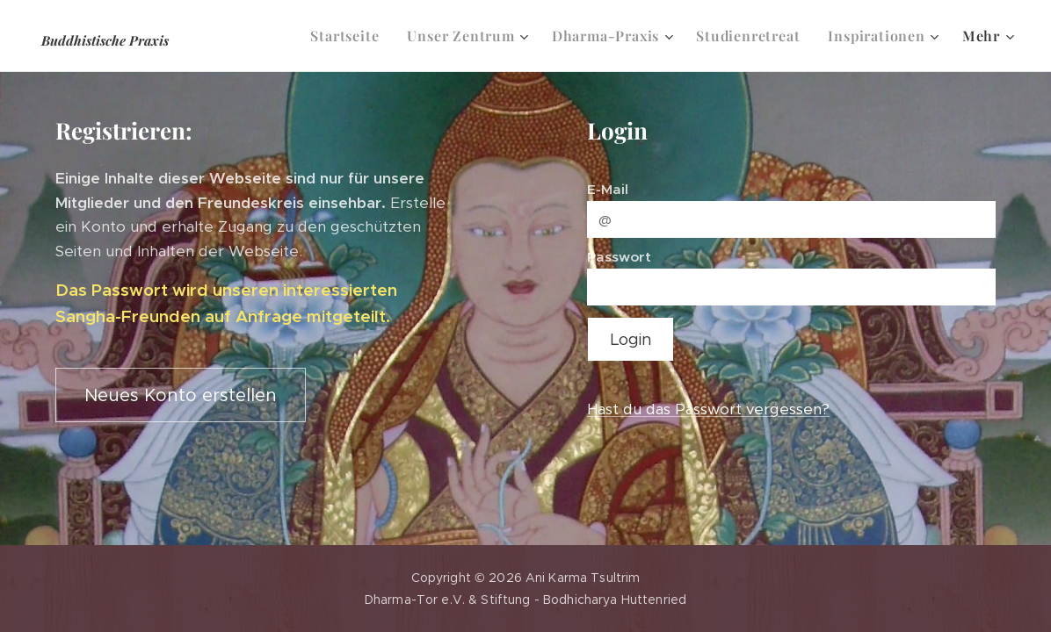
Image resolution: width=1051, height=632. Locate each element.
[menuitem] (349, 36)
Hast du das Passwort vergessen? (708, 409)
